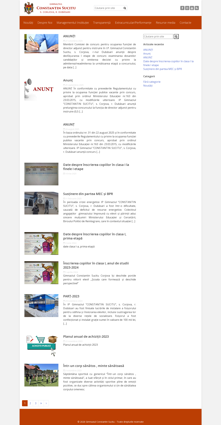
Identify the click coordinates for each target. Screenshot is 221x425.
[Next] (41, 403)
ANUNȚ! (69, 36)
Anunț (68, 80)
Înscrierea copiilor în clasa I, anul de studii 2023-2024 (96, 265)
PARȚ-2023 (71, 296)
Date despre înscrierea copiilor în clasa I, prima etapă (94, 236)
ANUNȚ (69, 124)
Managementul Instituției (73, 22)
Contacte (185, 22)
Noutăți (28, 22)
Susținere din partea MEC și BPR (88, 194)
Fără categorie (152, 81)
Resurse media (165, 22)
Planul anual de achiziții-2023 (86, 336)
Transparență (102, 22)
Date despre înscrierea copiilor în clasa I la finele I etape (96, 167)
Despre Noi (44, 22)
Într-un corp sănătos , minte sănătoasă (93, 366)
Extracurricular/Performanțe (133, 22)
